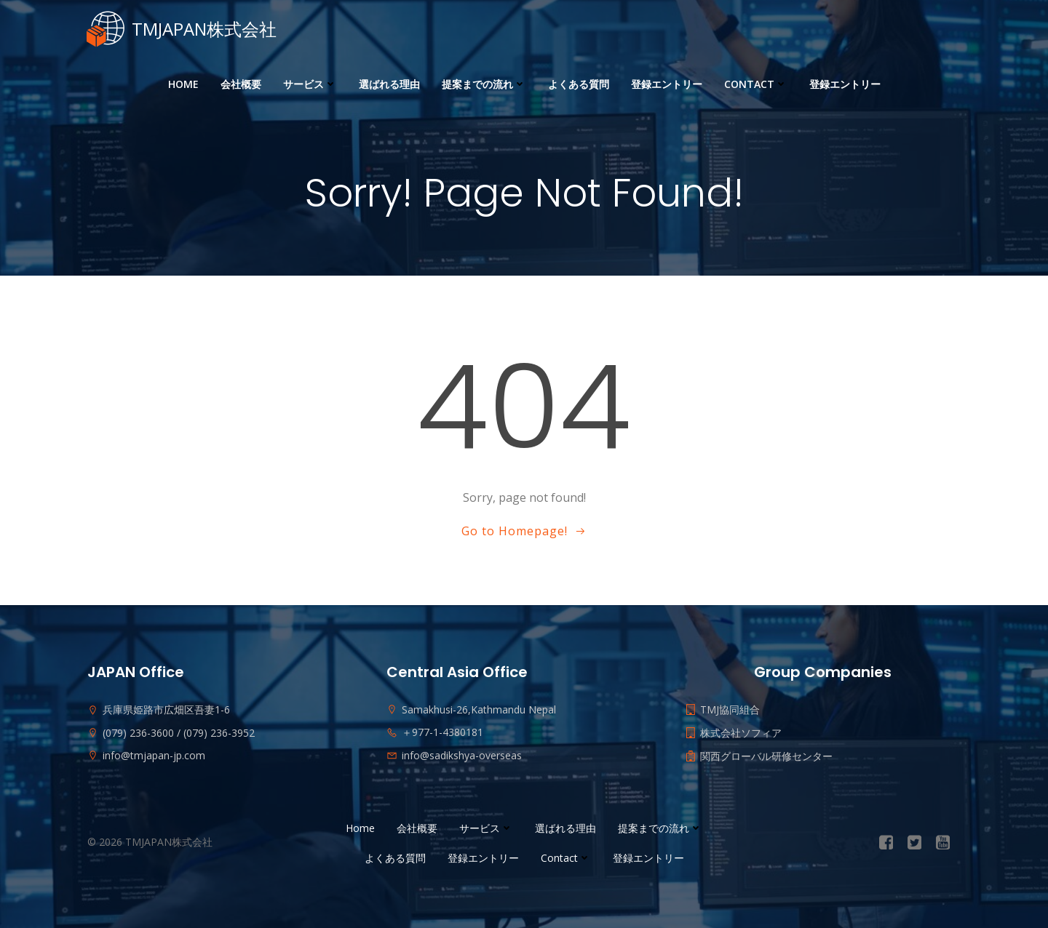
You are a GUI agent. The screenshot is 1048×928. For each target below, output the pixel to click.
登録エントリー (666, 84)
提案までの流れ (484, 84)
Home (183, 84)
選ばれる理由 (389, 84)
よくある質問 (578, 84)
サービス (310, 84)
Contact (755, 84)
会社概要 (241, 84)
